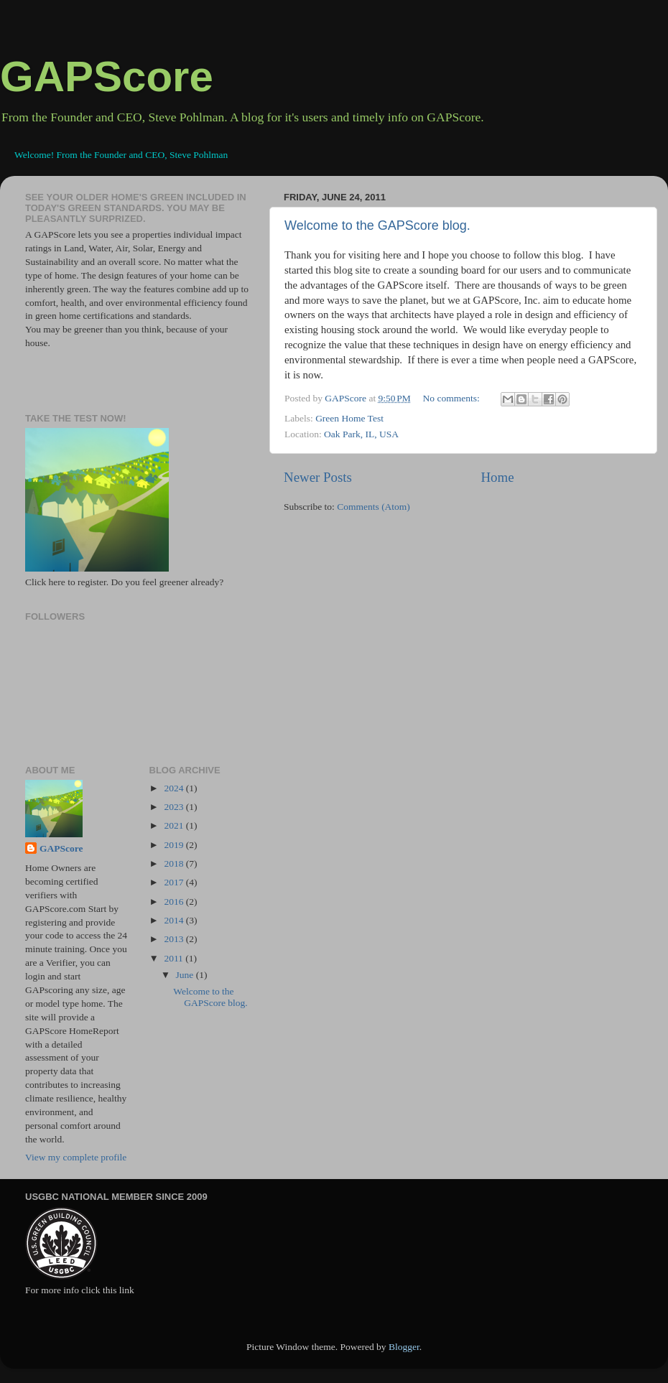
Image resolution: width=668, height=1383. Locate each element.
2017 (174, 882)
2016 (174, 901)
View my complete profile (75, 1157)
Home (497, 477)
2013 (174, 938)
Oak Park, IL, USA (361, 434)
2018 (174, 863)
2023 (174, 806)
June (186, 974)
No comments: (453, 398)
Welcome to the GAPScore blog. (377, 225)
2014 (174, 920)
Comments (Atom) (373, 506)
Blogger (404, 1346)
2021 (174, 825)
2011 (174, 958)
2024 (174, 788)
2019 (174, 844)
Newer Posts (318, 477)
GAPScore (106, 76)
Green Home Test (349, 418)
